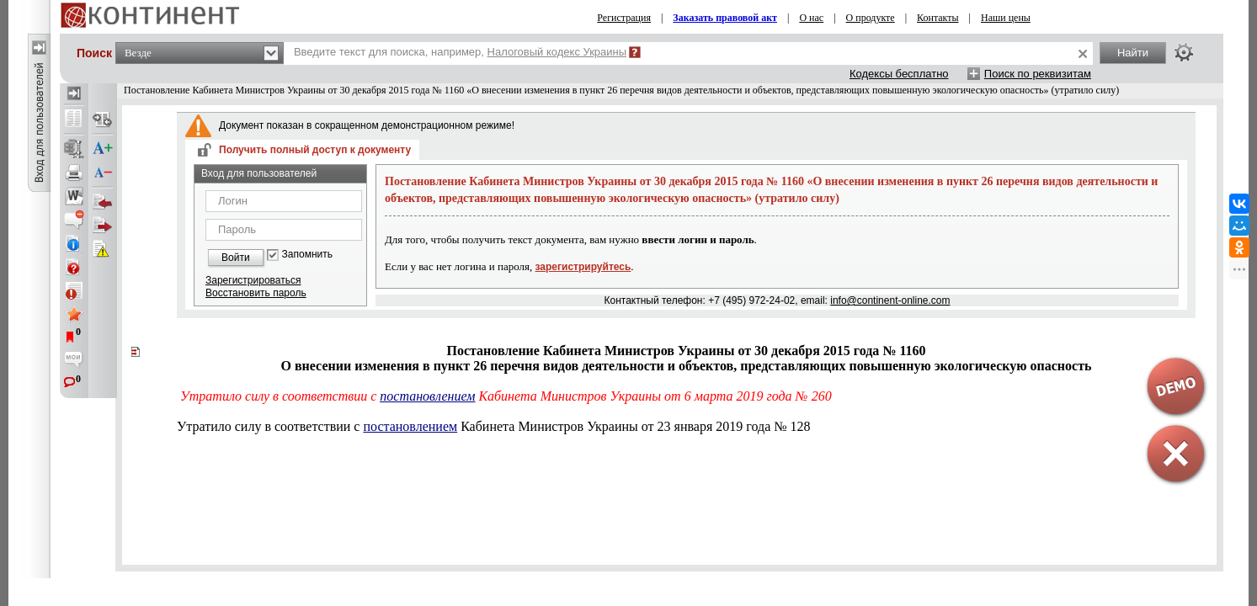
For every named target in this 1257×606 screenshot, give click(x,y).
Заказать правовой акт (725, 18)
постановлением (427, 396)
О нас (811, 18)
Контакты (938, 18)
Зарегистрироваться (253, 280)
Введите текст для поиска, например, (460, 51)
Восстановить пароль (255, 293)
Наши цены (1006, 18)
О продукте (870, 18)
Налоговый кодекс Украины (557, 51)
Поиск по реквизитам (1037, 73)
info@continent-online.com (890, 300)
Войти (235, 257)
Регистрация (624, 18)
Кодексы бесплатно (899, 73)
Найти (1132, 52)
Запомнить (307, 254)
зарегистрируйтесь (583, 267)
